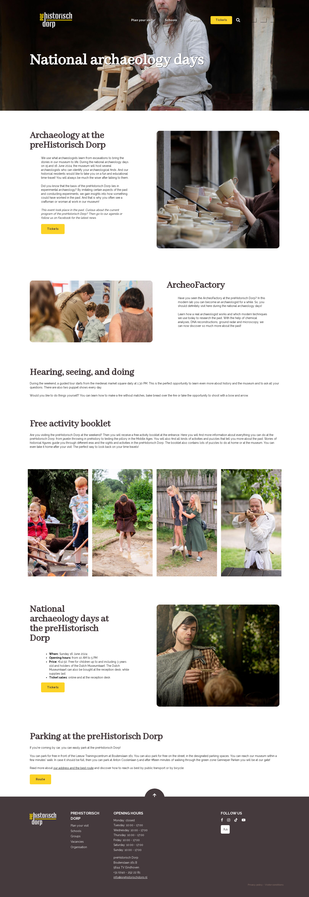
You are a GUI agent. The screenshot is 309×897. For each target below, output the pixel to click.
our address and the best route (73, 768)
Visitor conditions (274, 884)
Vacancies (77, 841)
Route (40, 779)
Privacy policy (255, 884)
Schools (171, 20)
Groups (194, 20)
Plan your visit (142, 20)
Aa (225, 829)
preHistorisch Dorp (56, 20)
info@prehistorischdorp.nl (130, 877)
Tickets (221, 20)
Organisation (79, 847)
